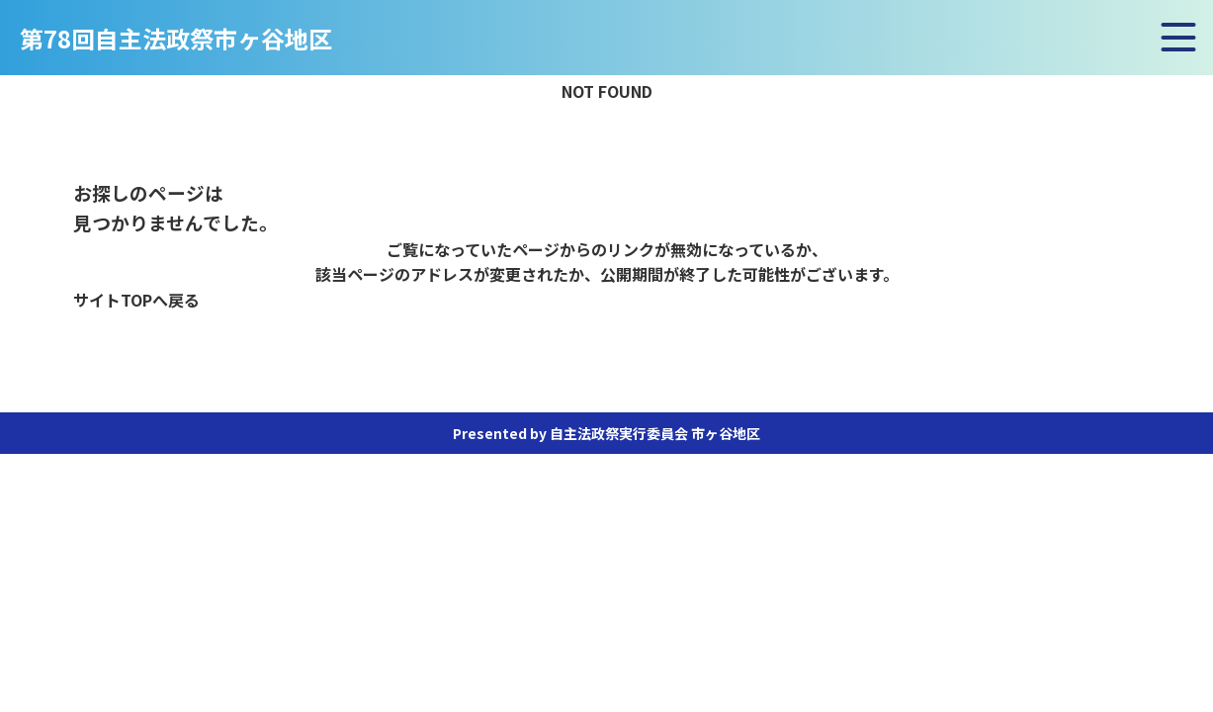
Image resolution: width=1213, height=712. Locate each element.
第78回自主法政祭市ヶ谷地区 (176, 40)
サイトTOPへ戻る (136, 300)
